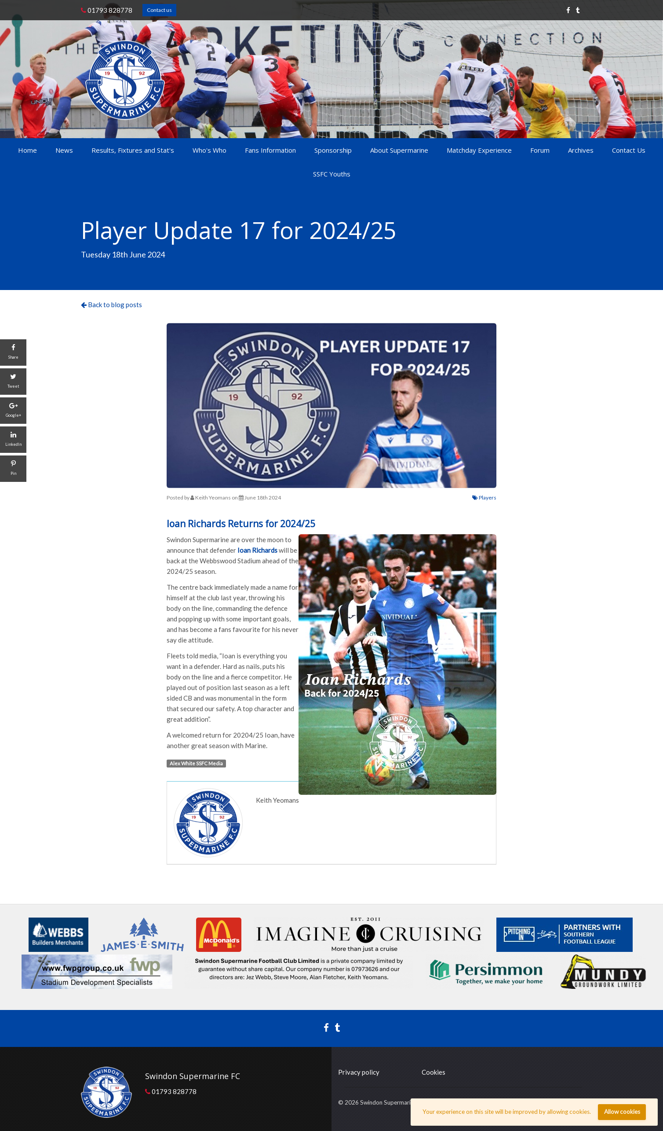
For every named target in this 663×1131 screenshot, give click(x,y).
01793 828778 (106, 10)
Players (484, 497)
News (64, 150)
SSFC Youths (331, 173)
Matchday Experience (479, 150)
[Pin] (13, 468)
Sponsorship (333, 150)
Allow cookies (622, 1111)
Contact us (159, 10)
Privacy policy (358, 1072)
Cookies (433, 1072)
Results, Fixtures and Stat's (132, 150)
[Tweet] (13, 381)
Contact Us (628, 150)
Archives (581, 150)
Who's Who (209, 150)
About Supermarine (399, 150)
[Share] (13, 352)
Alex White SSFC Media (196, 763)
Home (27, 150)
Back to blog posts (111, 304)
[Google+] (13, 410)
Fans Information (270, 150)
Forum (540, 150)
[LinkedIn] (13, 439)
